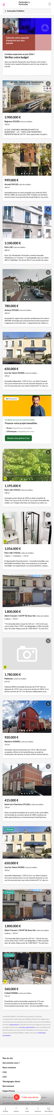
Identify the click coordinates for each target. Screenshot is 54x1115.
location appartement (27, 1027)
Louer (27, 1109)
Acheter (5, 1109)
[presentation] (5, 160)
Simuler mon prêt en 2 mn (18, 438)
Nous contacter (9, 1067)
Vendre (16, 1109)
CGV (5, 1077)
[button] (22, 172)
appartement (14, 1025)
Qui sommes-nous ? (11, 1063)
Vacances (37, 1109)
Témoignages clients (11, 1081)
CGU (5, 1072)
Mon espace (48, 1109)
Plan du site (8, 1058)
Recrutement (8, 1086)
